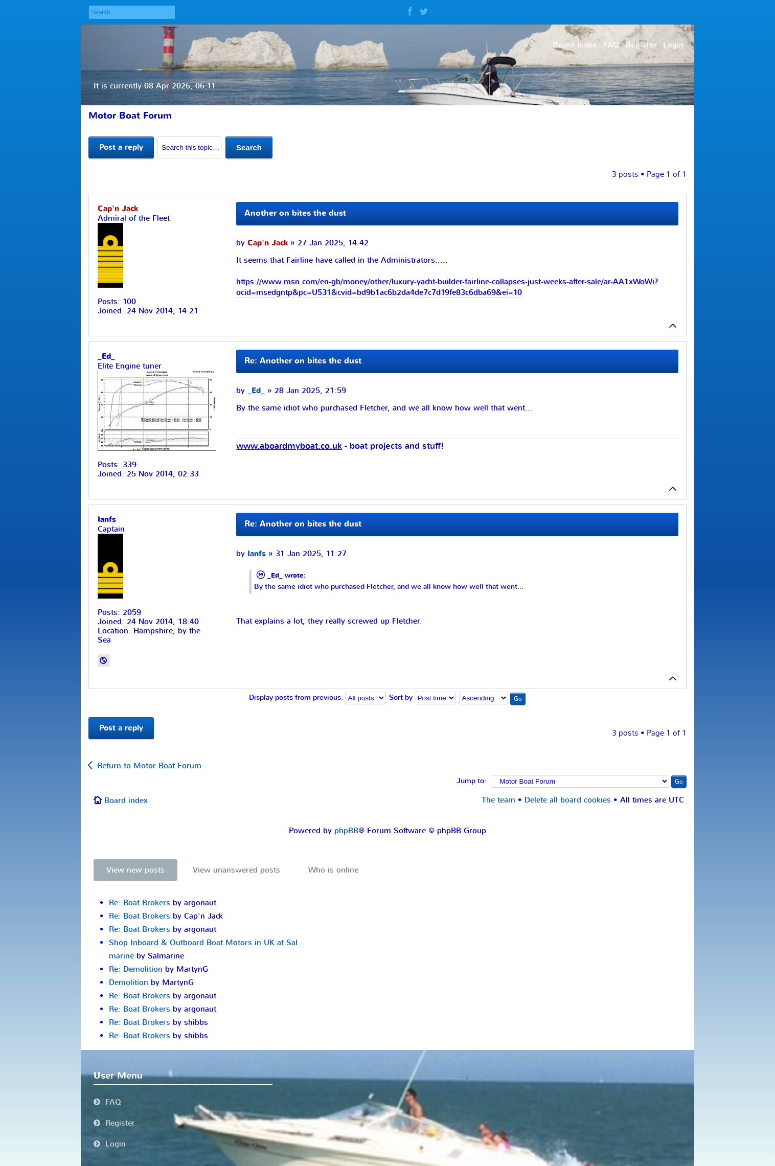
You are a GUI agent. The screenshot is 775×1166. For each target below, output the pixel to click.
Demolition (128, 982)
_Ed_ (256, 390)
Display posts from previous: (317, 697)
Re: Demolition (136, 969)
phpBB (346, 831)
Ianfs (256, 553)
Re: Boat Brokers (139, 903)
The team (498, 800)
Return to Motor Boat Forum (149, 766)
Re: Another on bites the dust (302, 361)
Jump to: (471, 781)
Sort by (422, 697)
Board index (126, 800)
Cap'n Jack (267, 243)
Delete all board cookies (568, 800)
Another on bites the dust (295, 213)
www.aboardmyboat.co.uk (289, 446)
